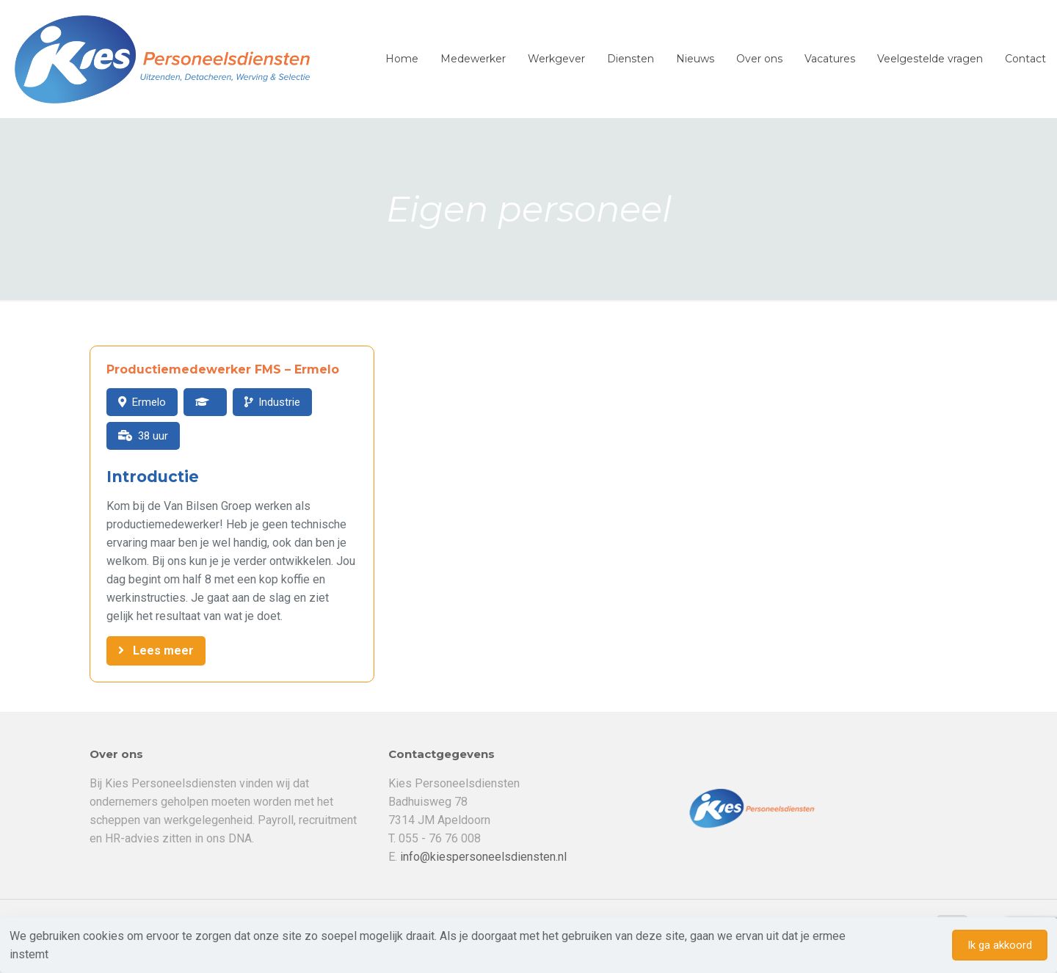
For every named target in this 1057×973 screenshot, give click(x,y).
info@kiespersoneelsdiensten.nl (483, 857)
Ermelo (149, 402)
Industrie (279, 402)
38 (144, 435)
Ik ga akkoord (999, 945)
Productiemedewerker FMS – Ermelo (222, 369)
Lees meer (163, 650)
